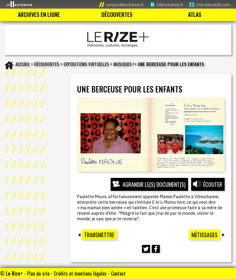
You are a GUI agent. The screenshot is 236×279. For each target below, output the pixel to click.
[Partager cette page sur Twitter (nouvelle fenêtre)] (146, 249)
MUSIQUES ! (124, 64)
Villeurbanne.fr (170, 4)
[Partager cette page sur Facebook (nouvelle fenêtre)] (156, 249)
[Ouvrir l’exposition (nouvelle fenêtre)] (150, 135)
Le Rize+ (14, 273)
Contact (118, 273)
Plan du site (38, 273)
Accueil (22, 64)
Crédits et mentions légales (80, 273)
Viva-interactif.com (213, 4)
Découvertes (46, 64)
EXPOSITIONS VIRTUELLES (86, 64)
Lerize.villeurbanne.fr (125, 4)
